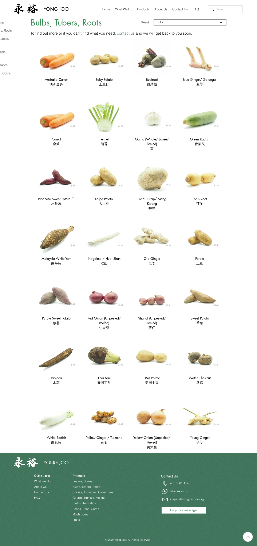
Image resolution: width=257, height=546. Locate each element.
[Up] (248, 537)
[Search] (224, 9)
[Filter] (190, 22)
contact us (126, 33)
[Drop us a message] (183, 510)
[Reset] (145, 22)
